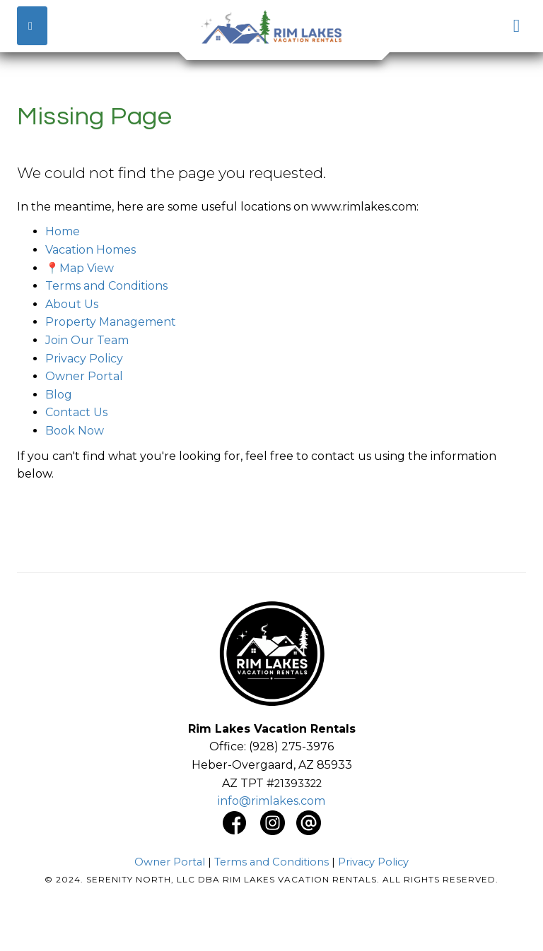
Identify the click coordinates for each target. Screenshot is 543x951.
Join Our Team (87, 340)
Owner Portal (84, 376)
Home (62, 231)
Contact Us (76, 412)
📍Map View (79, 268)
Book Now (74, 430)
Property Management (110, 322)
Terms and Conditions (106, 286)
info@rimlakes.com (271, 801)
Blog (58, 394)
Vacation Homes (90, 249)
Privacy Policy (84, 358)
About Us (71, 304)
